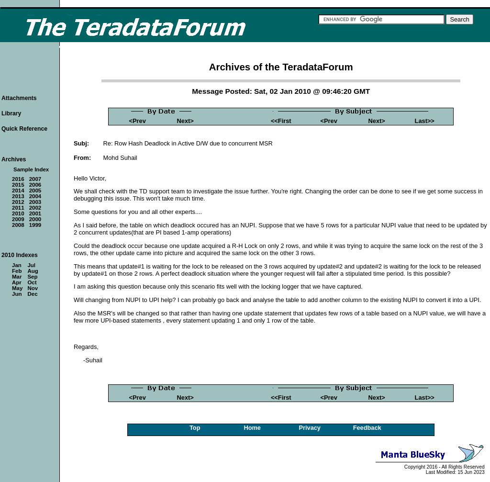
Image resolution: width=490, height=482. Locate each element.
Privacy (310, 427)
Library (11, 113)
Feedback (367, 427)
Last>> (424, 120)
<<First (281, 120)
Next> (185, 120)
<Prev (137, 120)
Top (194, 427)
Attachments (19, 98)
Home (252, 427)
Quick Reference (24, 128)
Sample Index (31, 169)
